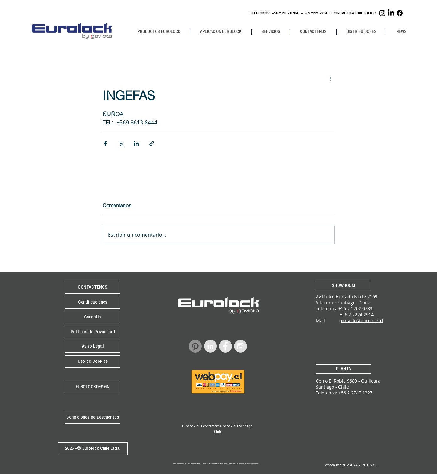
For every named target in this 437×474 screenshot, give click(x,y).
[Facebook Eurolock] (400, 13)
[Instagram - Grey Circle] (240, 346)
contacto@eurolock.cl (219, 426)
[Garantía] (92, 317)
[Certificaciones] (92, 302)
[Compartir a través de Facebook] (106, 143)
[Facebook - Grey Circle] (225, 346)
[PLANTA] (343, 369)
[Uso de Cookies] (92, 361)
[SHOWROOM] (343, 285)
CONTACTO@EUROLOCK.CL (355, 14)
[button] (159, 32)
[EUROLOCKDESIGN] (92, 387)
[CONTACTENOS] (92, 287)
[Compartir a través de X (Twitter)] (121, 143)
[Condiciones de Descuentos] (92, 417)
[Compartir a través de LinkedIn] (136, 143)
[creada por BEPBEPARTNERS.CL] (351, 465)
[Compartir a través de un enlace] (152, 143)
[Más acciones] (331, 78)
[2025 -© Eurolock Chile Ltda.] (93, 448)
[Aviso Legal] (92, 346)
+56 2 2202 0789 (284, 14)
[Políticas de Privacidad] (92, 332)
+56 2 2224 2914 (315, 14)
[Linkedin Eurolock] (391, 13)
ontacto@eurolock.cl (362, 320)
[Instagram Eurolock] (382, 13)
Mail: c (328, 320)
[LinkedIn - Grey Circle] (210, 346)
